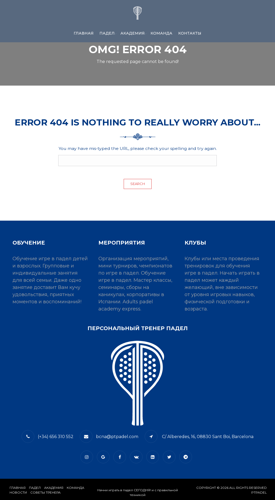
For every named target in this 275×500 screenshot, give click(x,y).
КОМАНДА (161, 33)
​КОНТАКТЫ (189, 33)
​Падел (35, 488)
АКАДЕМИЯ (132, 33)
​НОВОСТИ (18, 492)
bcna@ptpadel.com (117, 436)
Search (137, 184)
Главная (84, 33)
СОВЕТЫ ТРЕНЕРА (45, 492)
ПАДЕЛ (107, 33)
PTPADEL (259, 492)
